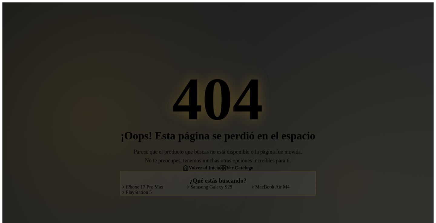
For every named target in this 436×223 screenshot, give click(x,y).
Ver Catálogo (236, 168)
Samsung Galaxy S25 (209, 186)
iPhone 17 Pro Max (142, 186)
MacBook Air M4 (270, 186)
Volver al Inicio (201, 168)
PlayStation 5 (136, 192)
